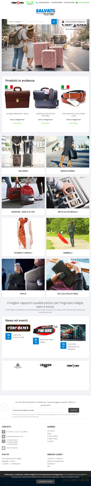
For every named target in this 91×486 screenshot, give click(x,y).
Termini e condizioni (55, 458)
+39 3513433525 (83, 2)
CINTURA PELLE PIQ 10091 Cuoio (73, 114)
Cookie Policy (52, 438)
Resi (48, 466)
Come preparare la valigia (11, 458)
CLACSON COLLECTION (18, 336)
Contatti (50, 441)
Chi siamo (51, 431)
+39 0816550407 (43, 2)
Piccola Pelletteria (67, 293)
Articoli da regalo (68, 212)
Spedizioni (51, 464)
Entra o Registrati (17, 120)
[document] (45, 478)
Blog (49, 433)
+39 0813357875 (69, 2)
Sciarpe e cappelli (23, 253)
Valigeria (23, 171)
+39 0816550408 (56, 2)
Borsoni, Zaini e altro (23, 212)
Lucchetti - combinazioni (11, 464)
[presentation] (4, 127)
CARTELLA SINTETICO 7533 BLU (45, 114)
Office (23, 293)
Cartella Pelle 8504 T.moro (17, 113)
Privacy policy (52, 436)
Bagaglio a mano (8, 461)
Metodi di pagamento (55, 461)
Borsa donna (68, 171)
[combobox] (32, 21)
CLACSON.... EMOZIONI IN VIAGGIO (73, 346)
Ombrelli (68, 253)
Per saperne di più (72, 477)
